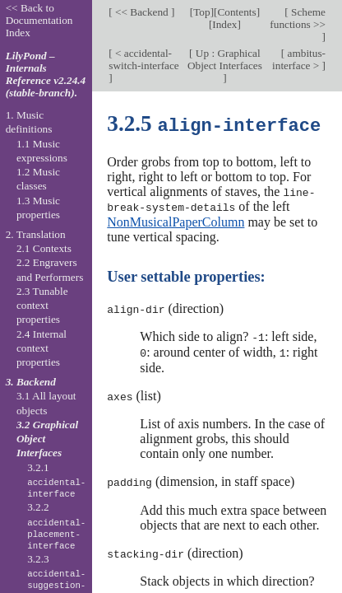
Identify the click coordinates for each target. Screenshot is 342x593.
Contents (236, 12)
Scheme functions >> (298, 18)
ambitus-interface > (299, 59)
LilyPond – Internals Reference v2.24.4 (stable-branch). (46, 74)
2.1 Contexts (44, 248)
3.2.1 (56, 481)
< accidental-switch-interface (143, 59)
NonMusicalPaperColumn (175, 219)
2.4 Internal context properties (41, 348)
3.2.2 (56, 526)
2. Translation (36, 234)
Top (201, 12)
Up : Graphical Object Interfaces (224, 59)
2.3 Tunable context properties (42, 305)
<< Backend (142, 12)
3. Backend (31, 382)
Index (224, 24)
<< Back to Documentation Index (39, 20)
